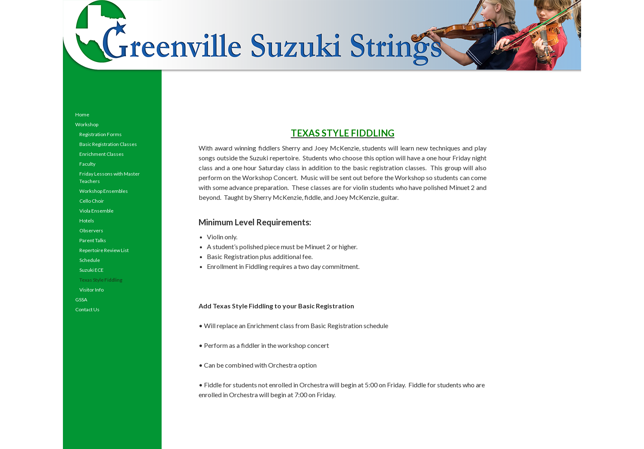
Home (82, 114)
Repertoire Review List (104, 250)
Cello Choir (91, 201)
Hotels (86, 221)
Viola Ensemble (96, 211)
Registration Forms (100, 134)
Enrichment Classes (101, 154)
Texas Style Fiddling (100, 280)
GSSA (81, 299)
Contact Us (87, 309)
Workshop (86, 124)
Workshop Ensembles (103, 191)
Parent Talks (92, 240)
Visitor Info (91, 290)
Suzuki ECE (91, 270)
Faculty (87, 164)
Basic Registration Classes (108, 144)
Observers (91, 230)
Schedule (89, 260)
